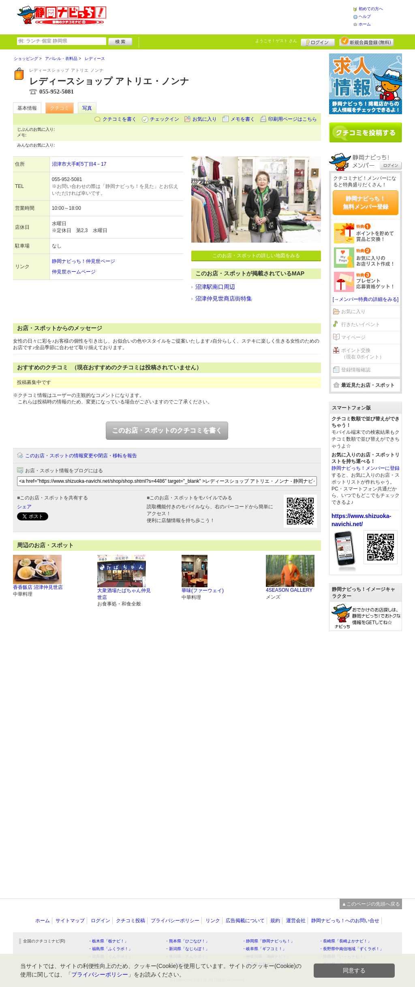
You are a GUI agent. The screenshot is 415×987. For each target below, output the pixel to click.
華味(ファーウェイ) (203, 590)
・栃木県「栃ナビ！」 (108, 941)
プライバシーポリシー (175, 920)
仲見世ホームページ (74, 272)
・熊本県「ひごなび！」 (187, 941)
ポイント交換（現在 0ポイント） (362, 353)
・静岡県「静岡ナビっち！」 (268, 941)
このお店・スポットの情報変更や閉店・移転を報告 (81, 455)
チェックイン (164, 119)
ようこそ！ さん (276, 40)
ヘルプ (365, 16)
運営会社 (296, 920)
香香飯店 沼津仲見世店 (38, 587)
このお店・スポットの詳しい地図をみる (256, 255)
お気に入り (205, 119)
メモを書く (243, 119)
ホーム (365, 24)
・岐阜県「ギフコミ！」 (264, 948)
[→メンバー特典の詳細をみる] (366, 299)
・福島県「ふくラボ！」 (110, 948)
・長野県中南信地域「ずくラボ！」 (351, 948)
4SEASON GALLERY (289, 590)
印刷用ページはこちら (292, 119)
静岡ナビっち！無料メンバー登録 (365, 202)
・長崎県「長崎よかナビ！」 (345, 941)
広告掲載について (245, 920)
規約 (275, 920)
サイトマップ (70, 920)
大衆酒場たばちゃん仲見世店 (124, 594)
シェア (24, 506)
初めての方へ (371, 8)
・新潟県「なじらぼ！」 (187, 948)
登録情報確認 (355, 370)
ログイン (318, 41)
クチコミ (59, 108)
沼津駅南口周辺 (215, 287)
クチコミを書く (120, 119)
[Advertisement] (229, 16)
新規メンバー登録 (366, 41)
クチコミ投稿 (130, 920)
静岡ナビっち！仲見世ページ (83, 261)
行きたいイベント (360, 324)
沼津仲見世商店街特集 (223, 298)
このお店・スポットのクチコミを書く (167, 430)
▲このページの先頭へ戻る (371, 904)
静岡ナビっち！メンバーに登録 (366, 468)
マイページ (353, 337)
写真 (87, 108)
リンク (212, 920)
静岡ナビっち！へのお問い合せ (345, 920)
